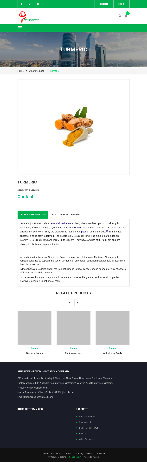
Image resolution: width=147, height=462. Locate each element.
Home (45, 453)
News (89, 453)
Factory (79, 453)
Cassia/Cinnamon (87, 416)
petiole (84, 231)
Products (69, 453)
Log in (121, 4)
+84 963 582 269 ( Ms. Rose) (59, 392)
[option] (35, 334)
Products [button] (82, 409)
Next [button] (77, 302)
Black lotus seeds (73, 353)
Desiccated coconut (88, 428)
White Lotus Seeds (112, 353)
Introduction (56, 453)
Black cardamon (34, 353)
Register (104, 4)
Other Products (86, 439)
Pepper (82, 433)
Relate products (73, 293)
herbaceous (67, 223)
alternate (116, 227)
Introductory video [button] (30, 409)
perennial (55, 223)
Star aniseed (85, 422)
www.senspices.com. (37, 387)
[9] (107, 231)
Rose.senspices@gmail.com (38, 397)
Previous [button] (69, 302)
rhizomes (77, 227)
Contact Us (100, 453)
